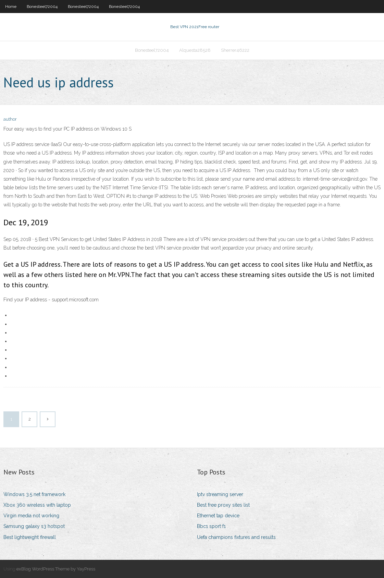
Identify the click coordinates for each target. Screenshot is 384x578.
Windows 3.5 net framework (34, 494)
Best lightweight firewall (29, 537)
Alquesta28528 (195, 50)
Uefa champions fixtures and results (236, 537)
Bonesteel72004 (42, 6)
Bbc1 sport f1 (211, 526)
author (10, 119)
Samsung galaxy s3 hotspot (34, 526)
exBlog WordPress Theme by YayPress (55, 568)
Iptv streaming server (220, 494)
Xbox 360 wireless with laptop (37, 505)
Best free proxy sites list (223, 505)
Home (10, 6)
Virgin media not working (31, 515)
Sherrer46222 (235, 50)
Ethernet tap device (218, 515)
